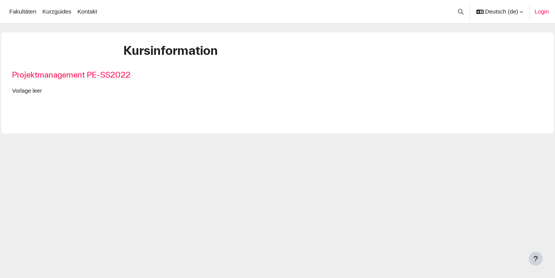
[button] (461, 11)
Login (542, 11)
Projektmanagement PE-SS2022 (88, 74)
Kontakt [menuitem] (87, 11)
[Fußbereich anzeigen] (536, 259)
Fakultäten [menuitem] (22, 11)
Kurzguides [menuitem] (56, 11)
